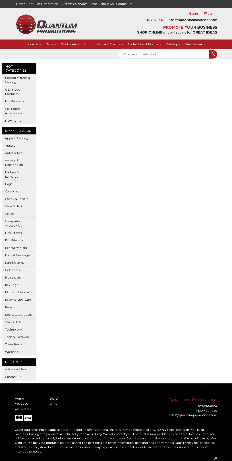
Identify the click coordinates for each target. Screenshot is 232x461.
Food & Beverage (17, 255)
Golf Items (12, 270)
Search (54, 398)
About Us (107, 4)
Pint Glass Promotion (43, 4)
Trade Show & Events (144, 44)
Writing (173, 44)
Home (20, 4)
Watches (11, 352)
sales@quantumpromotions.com (193, 20)
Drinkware (70, 44)
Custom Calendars (74, 4)
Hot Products (14, 101)
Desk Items (13, 233)
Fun (88, 44)
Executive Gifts (16, 248)
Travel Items (14, 344)
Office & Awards (110, 44)
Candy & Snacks (16, 199)
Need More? (195, 44)
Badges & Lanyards (12, 174)
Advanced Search (17, 369)
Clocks (9, 213)
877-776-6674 (156, 20)
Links (94, 4)
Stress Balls (13, 322)
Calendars (12, 191)
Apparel (34, 44)
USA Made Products (12, 92)
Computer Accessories (13, 223)
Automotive (13, 153)
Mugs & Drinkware (18, 300)
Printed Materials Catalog (17, 80)
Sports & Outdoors (18, 314)
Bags (51, 44)
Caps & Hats (13, 206)
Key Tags (11, 285)
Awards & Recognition (14, 163)
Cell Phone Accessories (13, 111)
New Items (13, 120)
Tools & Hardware (17, 337)
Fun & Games (14, 262)
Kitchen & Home (17, 292)
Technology (13, 329)
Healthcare (13, 277)
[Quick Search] (164, 54)
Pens (8, 307)
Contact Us (124, 4)
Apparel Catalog (16, 138)
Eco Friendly (14, 240)
